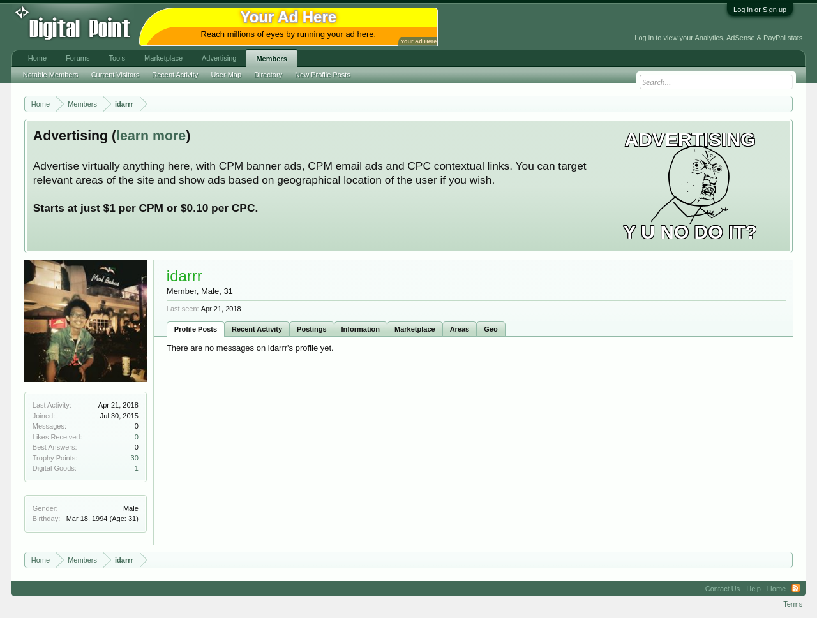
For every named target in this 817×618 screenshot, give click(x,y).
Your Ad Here (419, 41)
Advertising (219, 58)
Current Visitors (115, 74)
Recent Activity (257, 329)
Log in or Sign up (759, 9)
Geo (490, 329)
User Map (226, 74)
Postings (311, 329)
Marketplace (414, 329)
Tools (117, 58)
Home (37, 58)
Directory (268, 74)
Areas (460, 329)
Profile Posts (195, 329)
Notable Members (51, 74)
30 (135, 458)
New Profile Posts (322, 74)
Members (271, 59)
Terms (792, 604)
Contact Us (722, 588)
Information (360, 329)
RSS (796, 589)
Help (753, 588)
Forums (77, 58)
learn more (151, 135)
